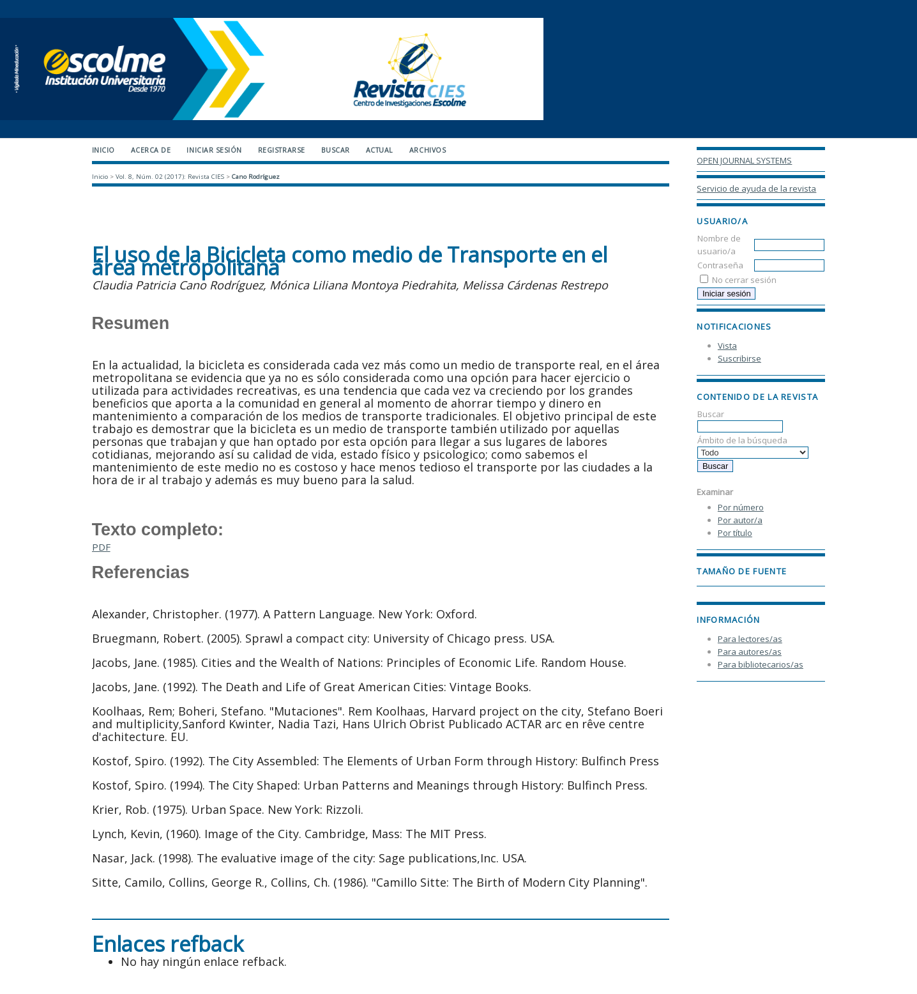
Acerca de (151, 150)
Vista (727, 345)
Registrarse (281, 150)
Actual (379, 150)
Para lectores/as (750, 639)
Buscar (740, 420)
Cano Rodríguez (256, 176)
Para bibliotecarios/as (760, 664)
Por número (741, 507)
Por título (735, 533)
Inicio (103, 150)
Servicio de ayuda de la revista (756, 188)
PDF (101, 546)
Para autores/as (750, 651)
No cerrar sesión (744, 280)
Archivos (427, 150)
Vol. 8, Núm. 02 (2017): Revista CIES (170, 176)
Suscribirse (739, 358)
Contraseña (720, 265)
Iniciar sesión (213, 150)
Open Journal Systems (744, 160)
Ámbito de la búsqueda (752, 446)
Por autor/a (740, 520)
